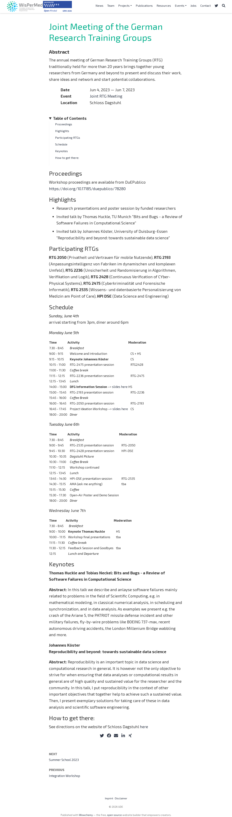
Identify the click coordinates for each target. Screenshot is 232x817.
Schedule (61, 144)
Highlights (62, 131)
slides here (120, 386)
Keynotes (61, 151)
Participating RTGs (67, 137)
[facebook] (109, 735)
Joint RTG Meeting (106, 96)
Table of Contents (70, 118)
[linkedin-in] (123, 735)
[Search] (223, 6)
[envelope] (116, 735)
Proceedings (63, 124)
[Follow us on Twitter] (216, 6)
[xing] (130, 735)
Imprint (109, 798)
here (144, 726)
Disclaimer (121, 798)
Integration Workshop (64, 776)
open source (114, 814)
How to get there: (67, 157)
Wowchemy (86, 814)
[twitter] (102, 735)
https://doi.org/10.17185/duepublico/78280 (87, 188)
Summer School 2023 (64, 760)
